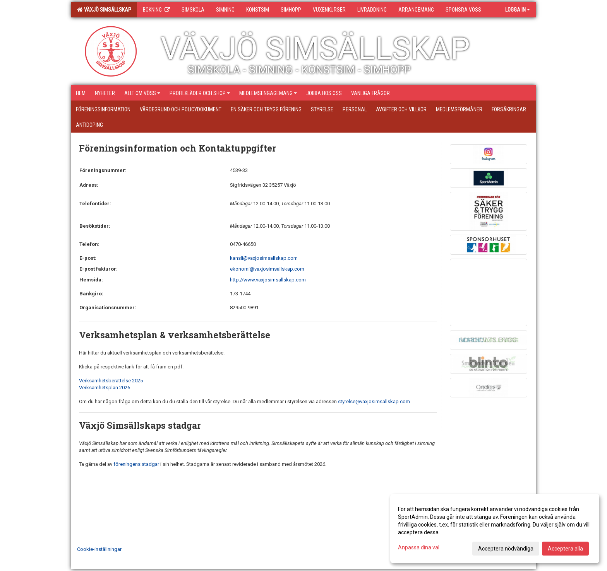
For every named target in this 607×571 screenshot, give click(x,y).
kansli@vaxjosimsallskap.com (264, 258)
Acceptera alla (565, 548)
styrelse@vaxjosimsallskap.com (374, 401)
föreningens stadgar (136, 464)
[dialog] (494, 528)
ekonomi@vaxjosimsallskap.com (267, 269)
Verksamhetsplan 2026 (104, 387)
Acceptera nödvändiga (505, 548)
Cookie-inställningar (99, 549)
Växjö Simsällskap (104, 10)
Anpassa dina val (418, 547)
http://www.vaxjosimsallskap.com (268, 280)
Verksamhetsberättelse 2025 (111, 381)
